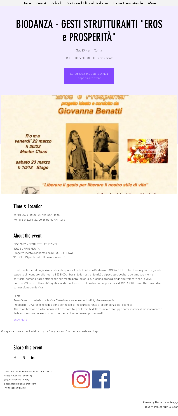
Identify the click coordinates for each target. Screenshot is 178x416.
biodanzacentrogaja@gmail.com (20, 384)
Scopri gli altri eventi (89, 78)
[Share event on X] (24, 357)
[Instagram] (81, 379)
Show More (20, 319)
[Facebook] (101, 379)
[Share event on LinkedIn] (32, 357)
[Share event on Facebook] (15, 357)
